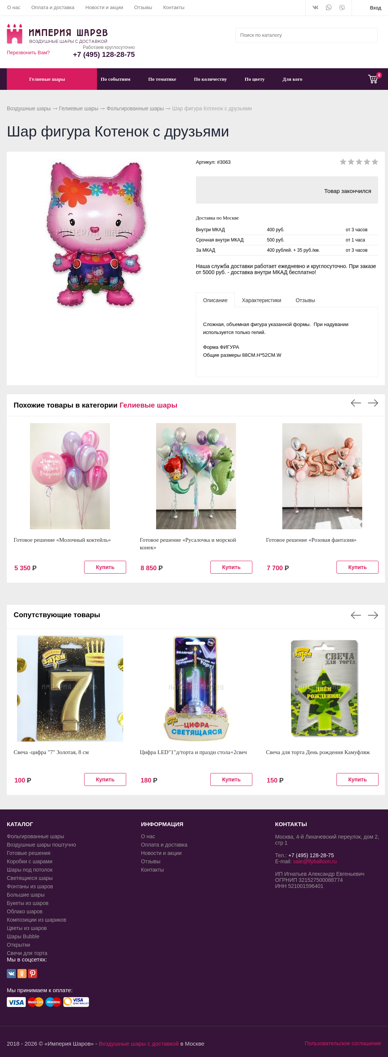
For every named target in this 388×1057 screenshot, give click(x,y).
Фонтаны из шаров (30, 886)
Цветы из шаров (27, 928)
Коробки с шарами (29, 861)
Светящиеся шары (30, 878)
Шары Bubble (23, 936)
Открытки (18, 945)
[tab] (215, 299)
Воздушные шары (29, 108)
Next (373, 403)
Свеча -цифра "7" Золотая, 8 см (51, 752)
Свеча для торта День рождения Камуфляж (318, 752)
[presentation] (215, 300)
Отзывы (143, 7)
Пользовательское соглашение (343, 1043)
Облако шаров (24, 911)
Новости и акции (104, 7)
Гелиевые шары (79, 108)
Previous (356, 403)
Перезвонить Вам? (28, 52)
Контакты (174, 7)
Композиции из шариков (36, 920)
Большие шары (26, 895)
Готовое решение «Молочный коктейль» (62, 540)
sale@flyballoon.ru (314, 861)
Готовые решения (28, 853)
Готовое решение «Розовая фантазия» (311, 540)
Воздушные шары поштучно (41, 845)
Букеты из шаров (27, 903)
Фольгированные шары (135, 108)
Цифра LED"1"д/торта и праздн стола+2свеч (193, 752)
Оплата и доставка (53, 7)
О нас (13, 7)
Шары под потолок (30, 870)
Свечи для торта (27, 953)
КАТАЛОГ (20, 824)
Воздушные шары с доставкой (139, 1043)
